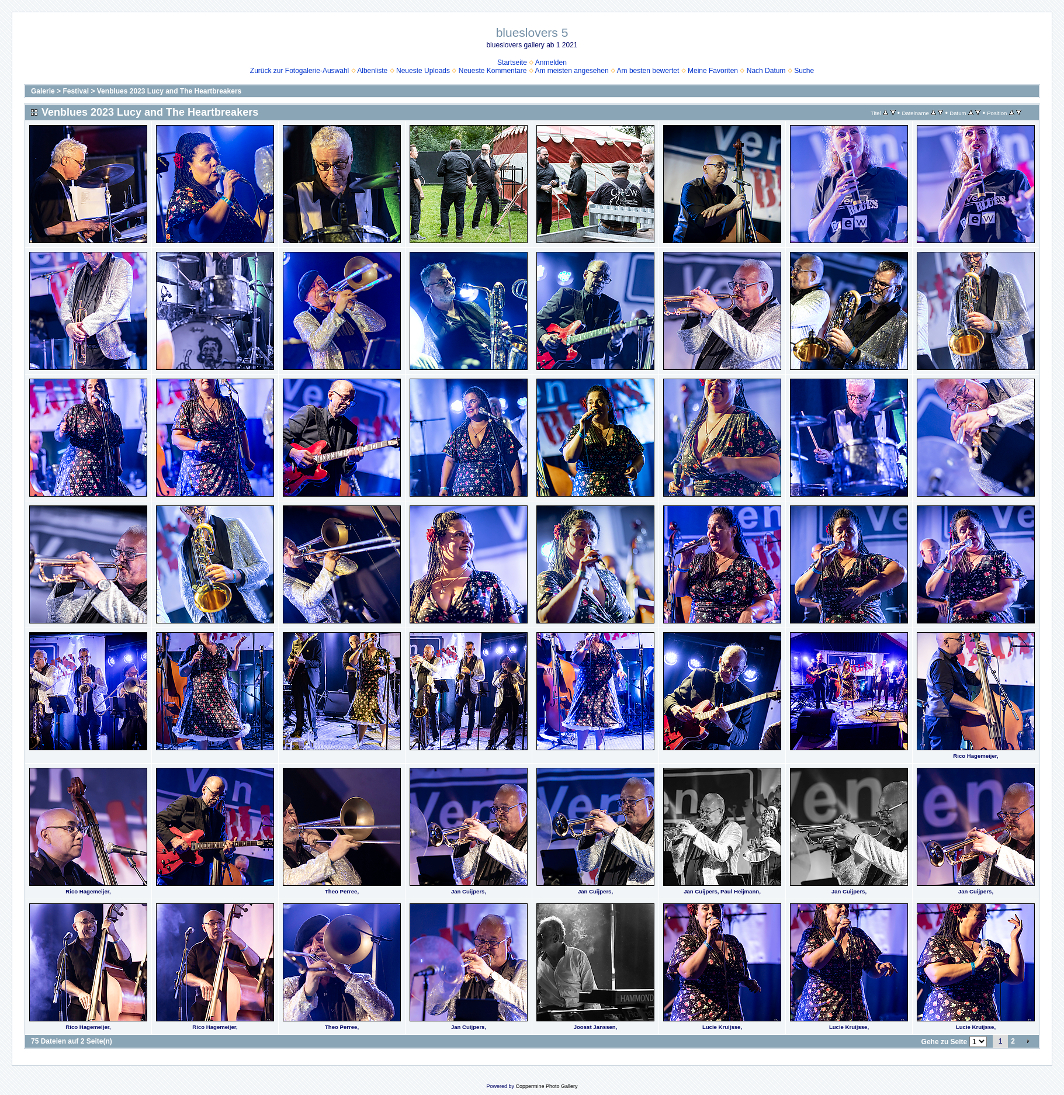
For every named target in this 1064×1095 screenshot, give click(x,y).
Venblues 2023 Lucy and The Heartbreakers (169, 91)
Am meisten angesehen (571, 71)
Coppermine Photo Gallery (546, 1086)
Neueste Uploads (423, 71)
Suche (804, 71)
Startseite (512, 62)
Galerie (43, 91)
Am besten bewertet (648, 71)
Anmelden (551, 62)
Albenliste (372, 71)
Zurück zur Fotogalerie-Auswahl (299, 71)
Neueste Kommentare (493, 71)
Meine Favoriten (713, 71)
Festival (76, 91)
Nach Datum (766, 71)
